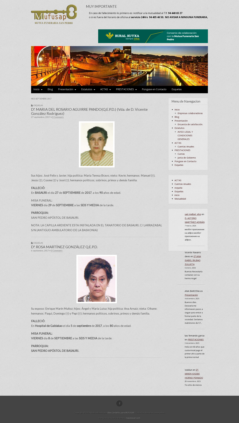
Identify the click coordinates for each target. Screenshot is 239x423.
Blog (50, 89)
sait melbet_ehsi (193, 214)
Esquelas (177, 89)
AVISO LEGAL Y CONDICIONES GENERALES (185, 135)
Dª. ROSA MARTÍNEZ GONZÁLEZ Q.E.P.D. (64, 247)
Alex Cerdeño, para (116, 412)
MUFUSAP (129, 412)
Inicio (36, 89)
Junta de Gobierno (187, 157)
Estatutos (86, 89)
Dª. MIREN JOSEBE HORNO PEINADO (194, 373)
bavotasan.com (133, 418)
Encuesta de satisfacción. (190, 124)
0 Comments (58, 117)
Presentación (65, 89)
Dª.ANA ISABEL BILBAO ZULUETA (193, 260)
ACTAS (104, 89)
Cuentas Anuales (186, 146)
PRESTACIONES (125, 89)
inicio (177, 195)
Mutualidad (180, 198)
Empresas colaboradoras (190, 113)
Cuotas (181, 153)
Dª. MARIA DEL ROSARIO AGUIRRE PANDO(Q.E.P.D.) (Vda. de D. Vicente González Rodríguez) (89, 111)
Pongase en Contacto (154, 89)
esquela (178, 187)
